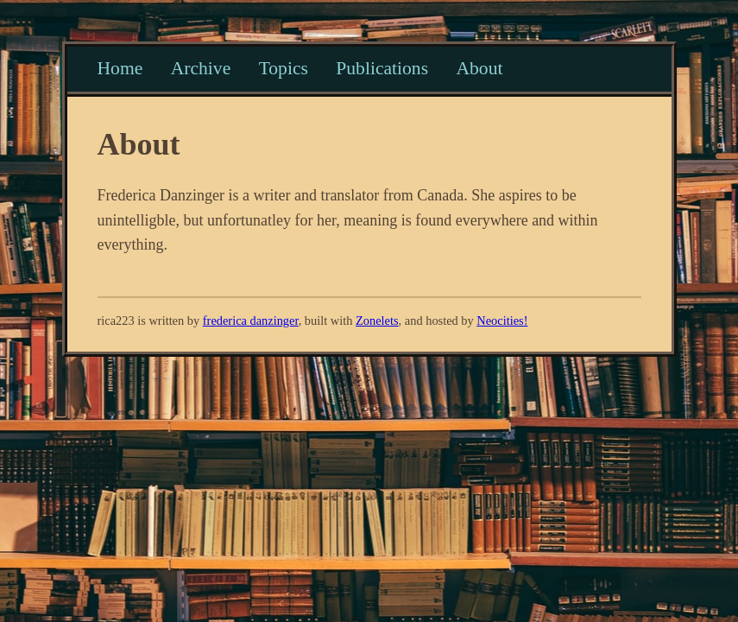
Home (120, 68)
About (479, 68)
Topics (283, 68)
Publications (382, 68)
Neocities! (501, 320)
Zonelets (377, 320)
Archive (201, 68)
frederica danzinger (251, 320)
